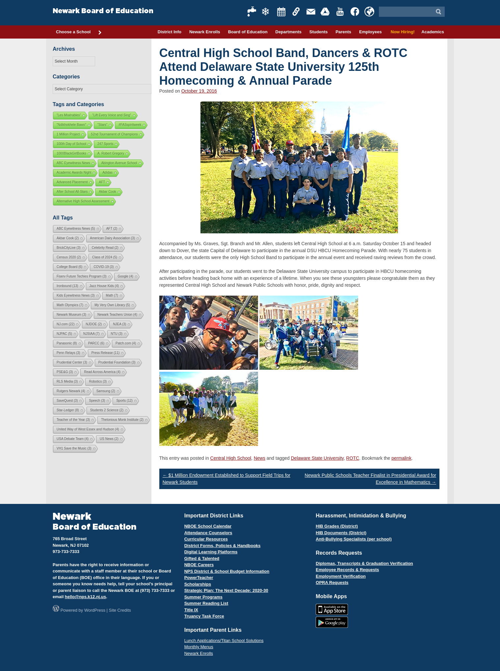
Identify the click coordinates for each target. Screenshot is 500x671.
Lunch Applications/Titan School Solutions (224, 640)
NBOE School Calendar (208, 526)
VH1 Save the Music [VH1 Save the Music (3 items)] (74, 448)
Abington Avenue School (119, 163)
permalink (401, 458)
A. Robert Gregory (110, 153)
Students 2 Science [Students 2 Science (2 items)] (106, 410)
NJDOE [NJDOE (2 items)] (94, 324)
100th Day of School (71, 144)
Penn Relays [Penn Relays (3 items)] (68, 353)
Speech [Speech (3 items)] (97, 400)
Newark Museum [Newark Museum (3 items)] (71, 314)
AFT (102, 182)
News (259, 458)
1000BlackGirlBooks (71, 153)
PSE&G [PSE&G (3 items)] (65, 372)
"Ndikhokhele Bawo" (71, 125)
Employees (370, 31)
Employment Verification (341, 576)
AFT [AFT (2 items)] (112, 228)
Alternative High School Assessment (83, 201)
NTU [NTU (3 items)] (117, 334)
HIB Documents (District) (341, 532)
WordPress (94, 610)
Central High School (230, 458)
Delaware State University (317, 458)
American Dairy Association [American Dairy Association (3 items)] (112, 238)
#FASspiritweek (129, 125)
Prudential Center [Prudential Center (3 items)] (72, 362)
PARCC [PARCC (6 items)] (96, 343)
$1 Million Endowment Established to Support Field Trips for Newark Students (226, 479)
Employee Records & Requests (347, 569)
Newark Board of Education (103, 11)
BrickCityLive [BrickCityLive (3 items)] (69, 247)
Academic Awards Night (74, 172)
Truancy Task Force (204, 616)
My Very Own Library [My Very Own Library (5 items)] (112, 305)
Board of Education (248, 31)
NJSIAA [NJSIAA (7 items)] (91, 334)
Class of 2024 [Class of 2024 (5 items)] (104, 257)
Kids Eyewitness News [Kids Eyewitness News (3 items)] (76, 295)
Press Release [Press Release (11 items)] (106, 353)
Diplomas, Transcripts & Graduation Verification (364, 563)
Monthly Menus (198, 646)
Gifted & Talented (202, 558)
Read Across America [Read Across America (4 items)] (102, 372)
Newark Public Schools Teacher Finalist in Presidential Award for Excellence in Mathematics (370, 479)
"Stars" (102, 125)
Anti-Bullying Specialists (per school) (353, 539)
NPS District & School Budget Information (227, 571)
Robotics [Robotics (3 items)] (98, 381)
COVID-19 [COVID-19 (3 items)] (103, 267)
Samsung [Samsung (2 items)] (105, 391)
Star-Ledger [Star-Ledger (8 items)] (68, 410)
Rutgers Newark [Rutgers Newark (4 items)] (71, 391)
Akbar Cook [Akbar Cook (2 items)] (68, 238)
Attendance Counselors (208, 532)
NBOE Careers (199, 564)
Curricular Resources (206, 539)
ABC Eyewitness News (73, 163)
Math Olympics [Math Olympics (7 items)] (70, 305)
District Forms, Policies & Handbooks (222, 545)
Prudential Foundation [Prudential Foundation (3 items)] (117, 362)
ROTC (352, 458)
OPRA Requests (332, 582)
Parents (343, 31)
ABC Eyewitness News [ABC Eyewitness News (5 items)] (76, 228)
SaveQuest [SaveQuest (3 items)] (67, 400)
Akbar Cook (107, 191)
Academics (432, 31)
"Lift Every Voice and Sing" (111, 115)
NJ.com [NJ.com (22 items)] (65, 324)
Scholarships (197, 584)
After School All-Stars (72, 191)
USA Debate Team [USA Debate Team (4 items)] (73, 439)
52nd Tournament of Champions (114, 134)
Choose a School (79, 32)
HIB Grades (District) (337, 526)
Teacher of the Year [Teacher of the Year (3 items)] (73, 420)
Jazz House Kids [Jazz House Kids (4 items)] (104, 286)
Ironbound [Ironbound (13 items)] (67, 286)
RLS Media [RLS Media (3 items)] (67, 381)
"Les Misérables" (69, 115)
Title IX (191, 609)
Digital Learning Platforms (211, 551)
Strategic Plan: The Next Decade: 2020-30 (226, 590)
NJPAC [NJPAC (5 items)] (64, 334)
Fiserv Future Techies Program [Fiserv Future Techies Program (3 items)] (82, 276)
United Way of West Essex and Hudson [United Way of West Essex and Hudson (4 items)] (88, 429)
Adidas (107, 172)
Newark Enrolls (204, 31)
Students (318, 31)
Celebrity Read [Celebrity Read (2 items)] (105, 247)
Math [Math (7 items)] (112, 295)
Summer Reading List (206, 603)
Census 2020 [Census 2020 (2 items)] (69, 257)
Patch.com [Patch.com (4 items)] (126, 343)
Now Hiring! (402, 31)
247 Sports (105, 144)
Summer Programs (203, 597)
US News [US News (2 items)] (109, 439)
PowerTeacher (198, 577)
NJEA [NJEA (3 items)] (119, 324)
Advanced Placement (72, 182)
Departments (289, 31)
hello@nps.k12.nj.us (85, 596)
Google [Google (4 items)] (125, 276)
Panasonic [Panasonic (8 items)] (67, 343)
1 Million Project (68, 134)
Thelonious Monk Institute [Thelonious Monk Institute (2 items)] (122, 420)
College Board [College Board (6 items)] (69, 267)
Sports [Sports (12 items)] (124, 400)
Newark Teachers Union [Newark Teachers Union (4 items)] (117, 314)
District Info (169, 31)
